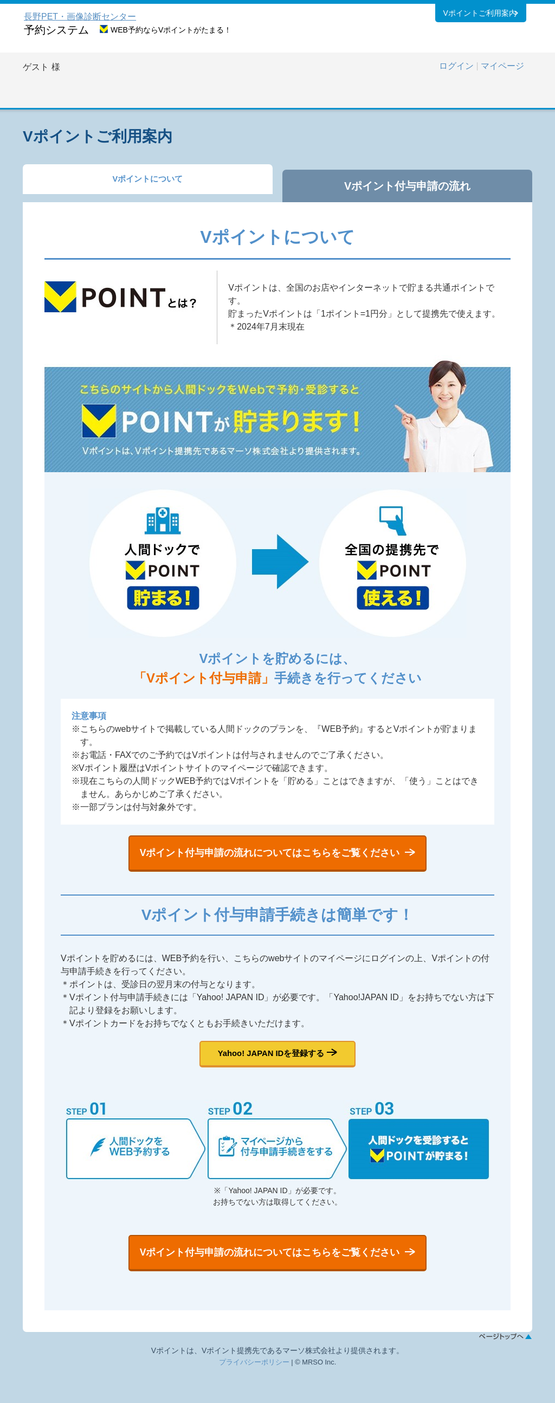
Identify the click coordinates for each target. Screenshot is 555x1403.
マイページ (502, 65)
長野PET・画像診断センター (80, 16)
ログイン (456, 65)
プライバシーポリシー (254, 1392)
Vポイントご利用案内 (479, 15)
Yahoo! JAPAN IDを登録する (271, 1068)
